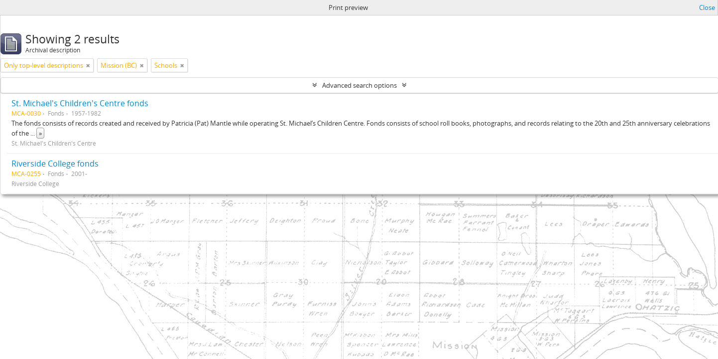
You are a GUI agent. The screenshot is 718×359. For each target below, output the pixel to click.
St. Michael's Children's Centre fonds (79, 103)
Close (707, 7)
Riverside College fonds (55, 163)
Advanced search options (359, 85)
